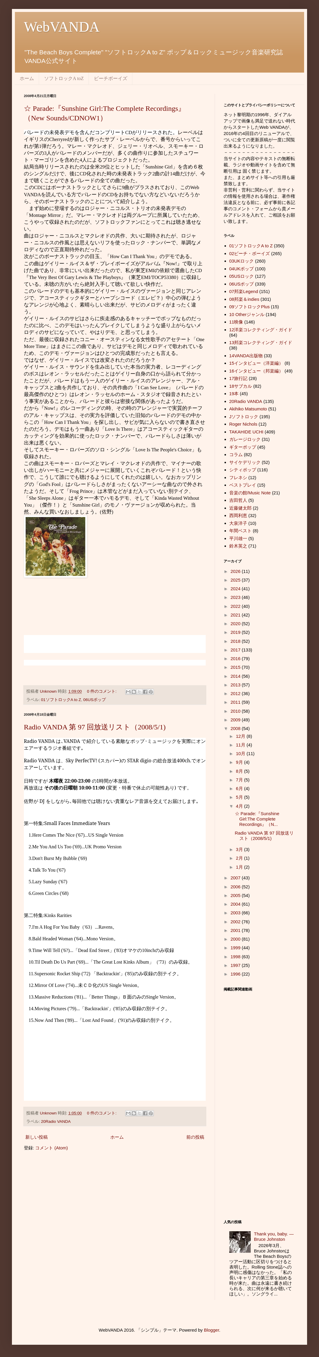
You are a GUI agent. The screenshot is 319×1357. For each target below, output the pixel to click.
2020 (236, 623)
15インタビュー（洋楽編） (256, 363)
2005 (236, 895)
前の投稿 (195, 1137)
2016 (236, 658)
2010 (236, 711)
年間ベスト (240, 530)
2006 (236, 886)
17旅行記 (238, 378)
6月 (240, 788)
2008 (236, 728)
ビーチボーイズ (110, 78)
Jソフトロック (243, 416)
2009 (236, 719)
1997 (236, 965)
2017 (236, 649)
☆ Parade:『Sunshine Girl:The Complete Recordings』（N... (257, 819)
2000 (236, 939)
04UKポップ (241, 268)
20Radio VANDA (56, 1121)
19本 (234, 393)
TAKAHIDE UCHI (246, 431)
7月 (240, 779)
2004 (236, 904)
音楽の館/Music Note (250, 492)
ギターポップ (242, 447)
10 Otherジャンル (246, 314)
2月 (240, 858)
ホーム (27, 78)
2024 (236, 588)
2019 (236, 632)
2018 (236, 641)
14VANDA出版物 (246, 355)
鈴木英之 (238, 545)
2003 (236, 912)
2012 (236, 693)
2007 (236, 877)
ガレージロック (245, 439)
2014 (236, 676)
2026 (236, 571)
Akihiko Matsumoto (248, 408)
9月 (240, 762)
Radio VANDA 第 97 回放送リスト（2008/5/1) (94, 727)
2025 (236, 579)
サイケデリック (245, 462)
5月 (240, 797)
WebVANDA (62, 27)
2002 (236, 921)
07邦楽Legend (243, 291)
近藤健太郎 (240, 507)
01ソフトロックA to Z (61, 699)
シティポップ (242, 469)
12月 (241, 736)
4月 (240, 806)
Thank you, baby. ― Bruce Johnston (274, 1236)
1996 (236, 973)
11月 (241, 744)
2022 (236, 606)
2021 (236, 614)
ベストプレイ (242, 484)
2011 (236, 702)
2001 (236, 930)
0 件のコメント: (102, 691)
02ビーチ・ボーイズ (249, 253)
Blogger (211, 1330)
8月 (240, 771)
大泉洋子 (238, 523)
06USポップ (94, 699)
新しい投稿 (36, 1137)
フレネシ (238, 477)
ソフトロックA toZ (64, 78)
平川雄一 (238, 538)
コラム (236, 454)
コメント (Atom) (51, 1147)
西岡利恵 (238, 515)
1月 (240, 867)
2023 (236, 597)
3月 (240, 849)
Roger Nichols (243, 424)
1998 (236, 956)
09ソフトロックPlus (249, 306)
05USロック (241, 276)
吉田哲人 (238, 500)
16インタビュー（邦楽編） (256, 370)
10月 (241, 753)
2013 (236, 684)
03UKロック (241, 260)
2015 (236, 667)
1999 (236, 947)
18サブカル (240, 386)
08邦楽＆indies (244, 299)
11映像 (236, 321)
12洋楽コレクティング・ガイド (260, 329)
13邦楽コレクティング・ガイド (260, 342)
